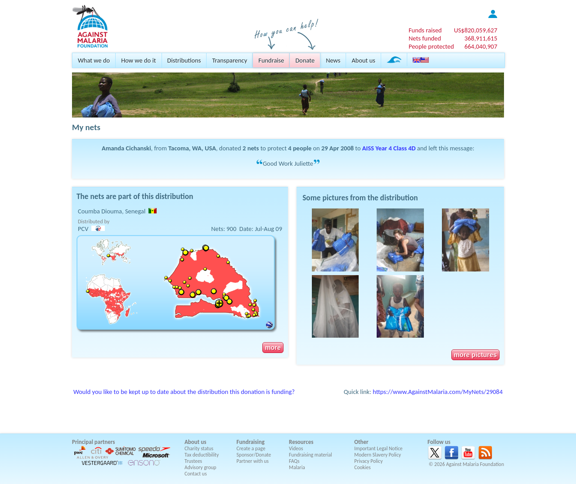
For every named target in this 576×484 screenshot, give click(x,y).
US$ (475, 30)
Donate (305, 60)
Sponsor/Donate (254, 455)
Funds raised (425, 30)
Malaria (297, 467)
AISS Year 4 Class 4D (389, 148)
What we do (94, 60)
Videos (296, 448)
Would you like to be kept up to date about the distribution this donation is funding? (184, 392)
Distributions (184, 60)
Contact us (195, 473)
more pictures (475, 354)
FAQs (294, 461)
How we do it (138, 60)
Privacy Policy (368, 461)
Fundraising (251, 442)
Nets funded (425, 38)
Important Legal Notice (378, 448)
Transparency (229, 60)
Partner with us (253, 461)
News (333, 60)
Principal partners (93, 442)
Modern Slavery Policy (377, 455)
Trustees (193, 461)
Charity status (198, 448)
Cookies (362, 467)
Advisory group (200, 467)
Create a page (251, 448)
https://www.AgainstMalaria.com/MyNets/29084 (438, 392)
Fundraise (271, 60)
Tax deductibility (201, 455)
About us (363, 60)
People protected (431, 46)
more (273, 347)
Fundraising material (310, 455)
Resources (301, 442)
